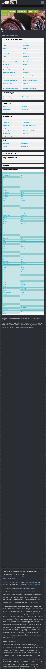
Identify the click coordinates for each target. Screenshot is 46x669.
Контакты (5, 14)
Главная (5, 11)
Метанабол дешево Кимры (34, 584)
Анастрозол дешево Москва (12, 35)
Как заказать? (12, 11)
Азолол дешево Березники (13, 582)
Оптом (36, 11)
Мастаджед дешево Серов (31, 582)
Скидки (30, 11)
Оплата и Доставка (22, 11)
